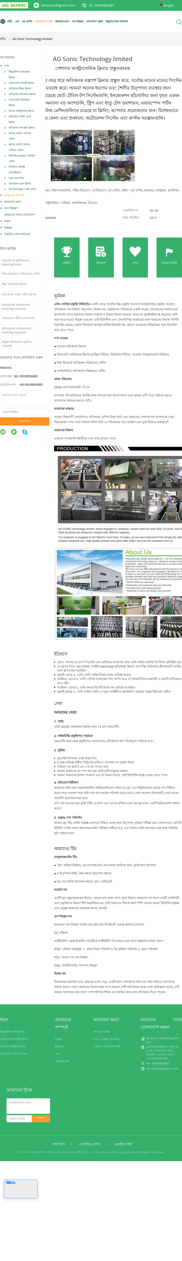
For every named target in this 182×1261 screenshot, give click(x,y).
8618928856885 (31, 384)
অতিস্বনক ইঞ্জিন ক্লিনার (20, 88)
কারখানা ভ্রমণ (62, 21)
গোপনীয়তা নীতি (89, 1144)
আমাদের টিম (62, 1061)
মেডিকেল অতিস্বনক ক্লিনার (22, 94)
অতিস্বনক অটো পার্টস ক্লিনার (19, 294)
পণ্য (17, 21)
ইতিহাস (59, 1046)
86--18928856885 (101, 5)
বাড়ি (6, 21)
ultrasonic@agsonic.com (58, 5)
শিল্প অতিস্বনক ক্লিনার (14, 284)
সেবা (57, 1054)
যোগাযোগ (25, 421)
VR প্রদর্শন (27, 21)
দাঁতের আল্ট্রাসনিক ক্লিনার (21, 111)
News (8, 227)
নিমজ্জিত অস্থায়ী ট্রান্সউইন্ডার (17, 169)
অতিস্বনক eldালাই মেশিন (22, 189)
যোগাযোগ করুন (94, 21)
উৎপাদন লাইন (101, 1032)
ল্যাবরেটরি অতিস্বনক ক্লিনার (19, 102)
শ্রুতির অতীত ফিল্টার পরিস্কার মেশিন (19, 147)
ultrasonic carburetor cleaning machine (16, 330)
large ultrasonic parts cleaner (16, 343)
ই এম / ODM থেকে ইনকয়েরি (109, 1039)
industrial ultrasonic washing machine (16, 306)
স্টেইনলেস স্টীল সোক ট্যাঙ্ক (18, 318)
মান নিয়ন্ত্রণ (77, 21)
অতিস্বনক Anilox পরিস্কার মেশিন (22, 158)
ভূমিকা (58, 1039)
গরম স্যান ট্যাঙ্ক (16, 178)
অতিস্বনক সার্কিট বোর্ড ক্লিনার (20, 119)
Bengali (168, 5)
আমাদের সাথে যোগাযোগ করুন (19, 218)
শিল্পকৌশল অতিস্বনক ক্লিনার (19, 74)
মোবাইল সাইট (123, 1144)
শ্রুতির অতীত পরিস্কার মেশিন (20, 136)
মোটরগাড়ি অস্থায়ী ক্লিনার (21, 83)
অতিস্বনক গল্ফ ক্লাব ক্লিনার (22, 127)
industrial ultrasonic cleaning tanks (16, 262)
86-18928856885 (26, 376)
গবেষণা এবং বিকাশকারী (107, 1046)
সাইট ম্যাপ (58, 1144)
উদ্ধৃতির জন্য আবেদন (117, 21)
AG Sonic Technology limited (32, 39)
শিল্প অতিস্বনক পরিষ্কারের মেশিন (21, 274)
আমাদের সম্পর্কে (43, 21)
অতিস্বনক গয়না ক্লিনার (20, 183)
